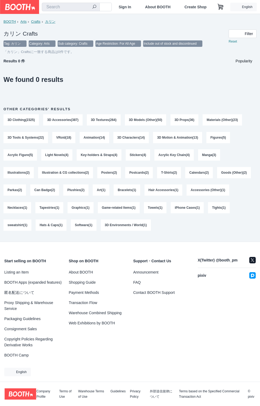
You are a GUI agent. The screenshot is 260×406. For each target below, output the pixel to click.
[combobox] (71, 7)
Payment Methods (84, 292)
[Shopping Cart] (221, 7)
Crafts (35, 22)
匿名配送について (19, 292)
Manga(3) (209, 155)
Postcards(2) (139, 173)
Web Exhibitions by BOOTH (92, 323)
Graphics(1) (81, 208)
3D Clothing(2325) (21, 120)
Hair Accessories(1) (163, 191)
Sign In (125, 7)
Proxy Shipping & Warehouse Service (28, 306)
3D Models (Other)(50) (145, 120)
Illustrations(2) (19, 173)
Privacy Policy (135, 394)
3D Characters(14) (131, 138)
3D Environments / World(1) (126, 226)
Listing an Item (16, 272)
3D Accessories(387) (63, 120)
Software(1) (83, 226)
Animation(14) (94, 138)
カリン (50, 22)
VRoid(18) (63, 138)
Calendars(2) (199, 173)
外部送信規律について (161, 394)
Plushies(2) (75, 191)
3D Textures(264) (104, 120)
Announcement (145, 272)
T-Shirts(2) (169, 173)
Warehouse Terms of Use (91, 394)
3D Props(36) (185, 120)
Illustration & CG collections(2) (65, 173)
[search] (94, 7)
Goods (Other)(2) (234, 173)
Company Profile (43, 394)
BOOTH (9, 22)
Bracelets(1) (127, 191)
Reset (233, 42)
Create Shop (195, 7)
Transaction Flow (83, 303)
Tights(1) (219, 208)
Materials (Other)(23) (222, 120)
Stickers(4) (138, 155)
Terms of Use (65, 394)
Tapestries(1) (49, 208)
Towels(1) (155, 208)
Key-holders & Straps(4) (99, 155)
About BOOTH (157, 7)
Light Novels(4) (57, 155)
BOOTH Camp (16, 355)
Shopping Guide (82, 282)
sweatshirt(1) (17, 226)
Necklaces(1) (17, 208)
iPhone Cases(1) (187, 208)
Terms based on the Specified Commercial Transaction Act (209, 394)
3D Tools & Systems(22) (26, 138)
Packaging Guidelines (22, 319)
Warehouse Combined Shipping (95, 313)
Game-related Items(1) (119, 208)
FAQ (137, 282)
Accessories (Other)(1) (208, 191)
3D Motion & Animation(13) (177, 138)
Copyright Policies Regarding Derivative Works (28, 342)
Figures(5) (218, 138)
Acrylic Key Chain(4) (174, 155)
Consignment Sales (20, 329)
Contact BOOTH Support (154, 292)
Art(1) (101, 191)
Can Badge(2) (44, 191)
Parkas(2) (15, 191)
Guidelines (118, 391)
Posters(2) (109, 173)
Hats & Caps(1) (51, 226)
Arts (23, 22)
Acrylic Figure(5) (20, 155)
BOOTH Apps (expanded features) (33, 282)
